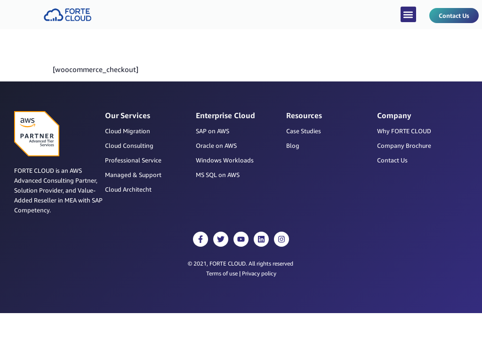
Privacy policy (259, 273)
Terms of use (222, 273)
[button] (408, 14)
